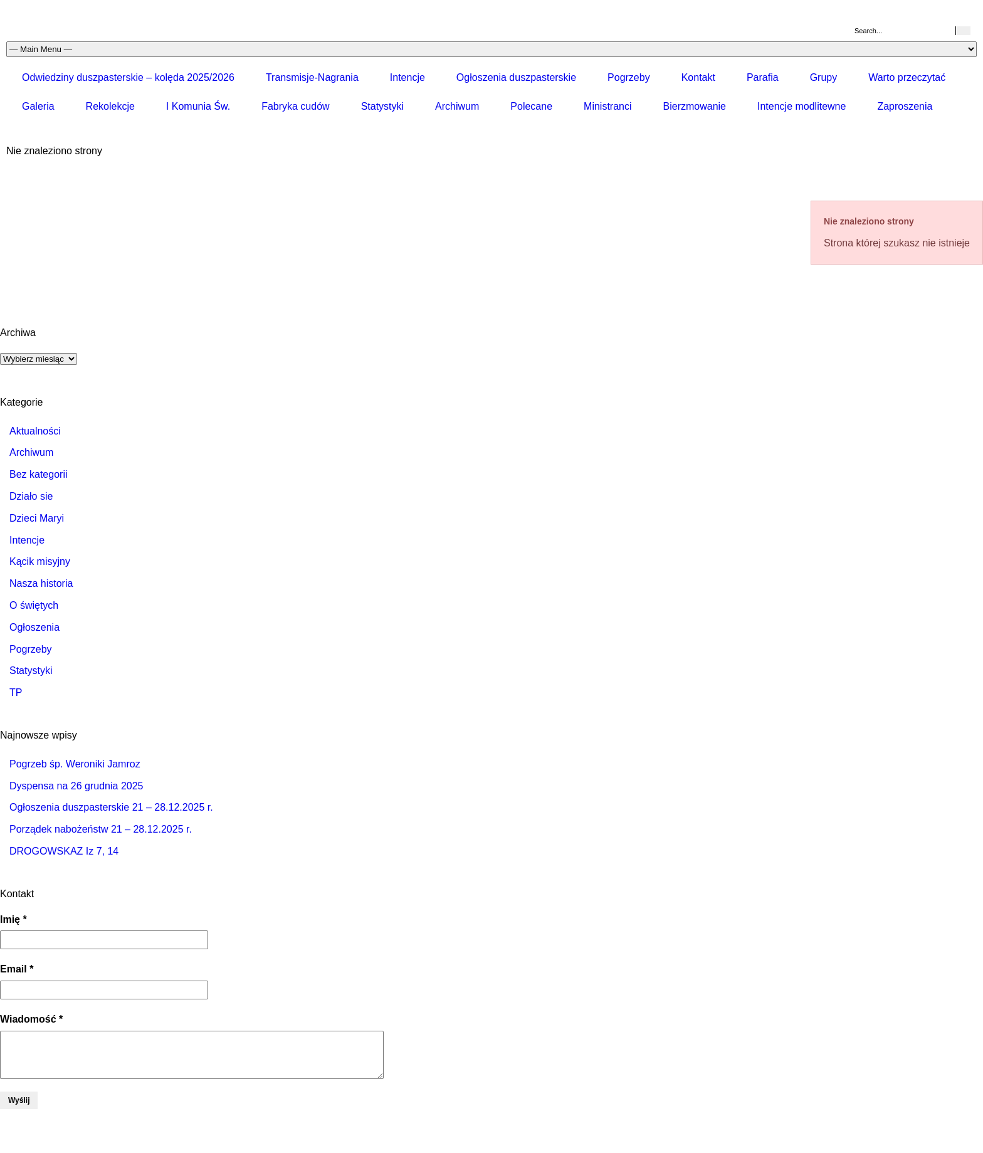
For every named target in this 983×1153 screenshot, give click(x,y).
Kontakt (698, 77)
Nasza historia (41, 583)
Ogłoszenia (34, 627)
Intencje (407, 77)
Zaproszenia (904, 106)
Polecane (531, 106)
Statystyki (382, 106)
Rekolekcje (110, 106)
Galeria (38, 106)
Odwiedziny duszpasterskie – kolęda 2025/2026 (128, 77)
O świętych (33, 605)
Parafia (763, 77)
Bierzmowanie (694, 106)
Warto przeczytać (906, 77)
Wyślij (18, 1100)
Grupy (824, 77)
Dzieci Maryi (36, 518)
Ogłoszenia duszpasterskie (516, 77)
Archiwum (457, 106)
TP (15, 692)
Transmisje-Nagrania (312, 77)
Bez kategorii (38, 474)
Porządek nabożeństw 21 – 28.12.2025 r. (100, 829)
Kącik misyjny (39, 561)
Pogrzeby (628, 77)
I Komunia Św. (198, 106)
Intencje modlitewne (801, 106)
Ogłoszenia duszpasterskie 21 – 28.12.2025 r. (111, 807)
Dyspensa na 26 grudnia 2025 (76, 786)
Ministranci (607, 106)
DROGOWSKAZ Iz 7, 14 (63, 851)
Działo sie (31, 496)
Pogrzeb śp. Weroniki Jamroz (74, 764)
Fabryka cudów (295, 106)
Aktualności (35, 431)
